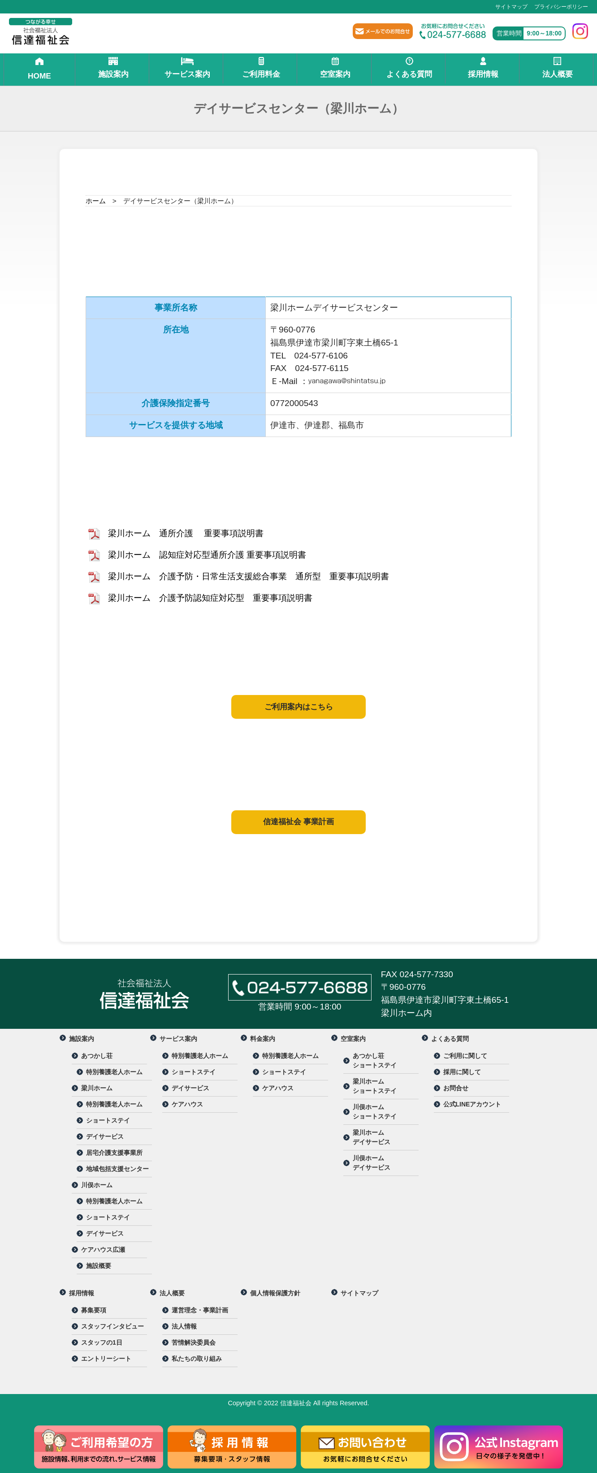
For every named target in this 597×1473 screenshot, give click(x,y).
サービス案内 (187, 68)
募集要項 (93, 1310)
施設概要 (98, 1265)
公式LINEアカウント (472, 1104)
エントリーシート (106, 1358)
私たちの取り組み (197, 1358)
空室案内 (335, 68)
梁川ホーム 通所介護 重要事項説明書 (186, 533)
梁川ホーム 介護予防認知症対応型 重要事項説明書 (210, 598)
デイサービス (105, 1136)
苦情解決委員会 (194, 1342)
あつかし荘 (96, 1055)
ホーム (96, 201)
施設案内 (113, 68)
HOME (39, 68)
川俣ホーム (96, 1185)
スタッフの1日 (101, 1342)
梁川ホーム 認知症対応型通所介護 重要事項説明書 (207, 554)
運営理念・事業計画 (200, 1310)
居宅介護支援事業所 (114, 1152)
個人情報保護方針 (275, 1293)
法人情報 (184, 1326)
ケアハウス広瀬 (103, 1249)
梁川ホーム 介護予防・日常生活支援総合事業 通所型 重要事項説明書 (248, 576)
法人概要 (557, 68)
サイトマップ (511, 7)
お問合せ (455, 1088)
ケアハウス (187, 1104)
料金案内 (262, 1038)
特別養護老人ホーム (114, 1071)
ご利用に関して (465, 1055)
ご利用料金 (261, 68)
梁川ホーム (96, 1088)
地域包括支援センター (117, 1168)
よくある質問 (409, 68)
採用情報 (483, 68)
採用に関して (462, 1071)
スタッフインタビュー (112, 1326)
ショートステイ (108, 1120)
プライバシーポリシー (561, 7)
